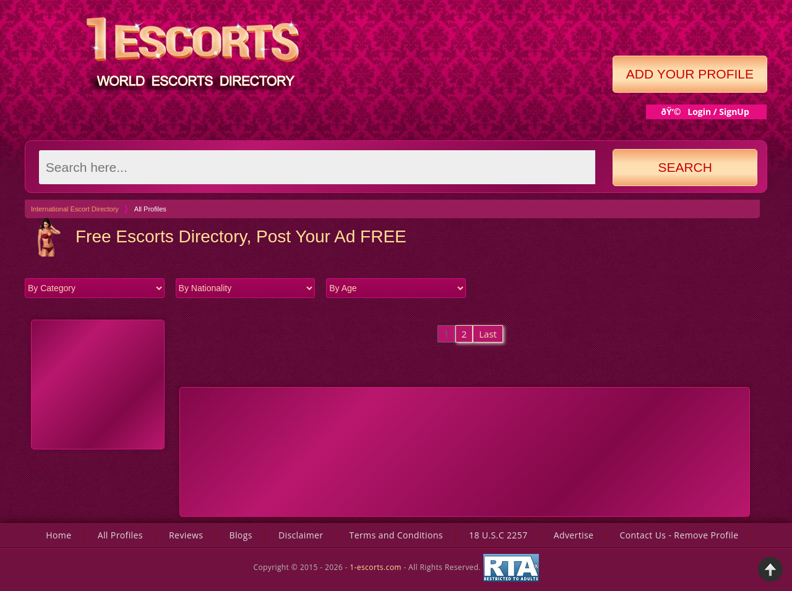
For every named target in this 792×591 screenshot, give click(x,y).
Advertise (574, 535)
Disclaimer (300, 535)
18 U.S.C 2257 (498, 535)
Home (58, 535)
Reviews (186, 535)
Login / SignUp (718, 111)
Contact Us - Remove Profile (679, 535)
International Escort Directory (75, 209)
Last (488, 334)
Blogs (240, 535)
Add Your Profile (690, 74)
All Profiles (120, 535)
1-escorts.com (376, 567)
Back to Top (770, 569)
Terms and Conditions (396, 535)
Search (685, 167)
